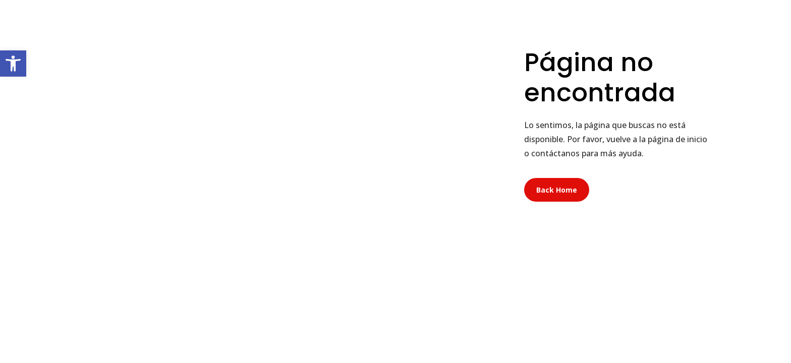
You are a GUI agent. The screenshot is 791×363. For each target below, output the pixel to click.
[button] (13, 63)
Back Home (556, 190)
